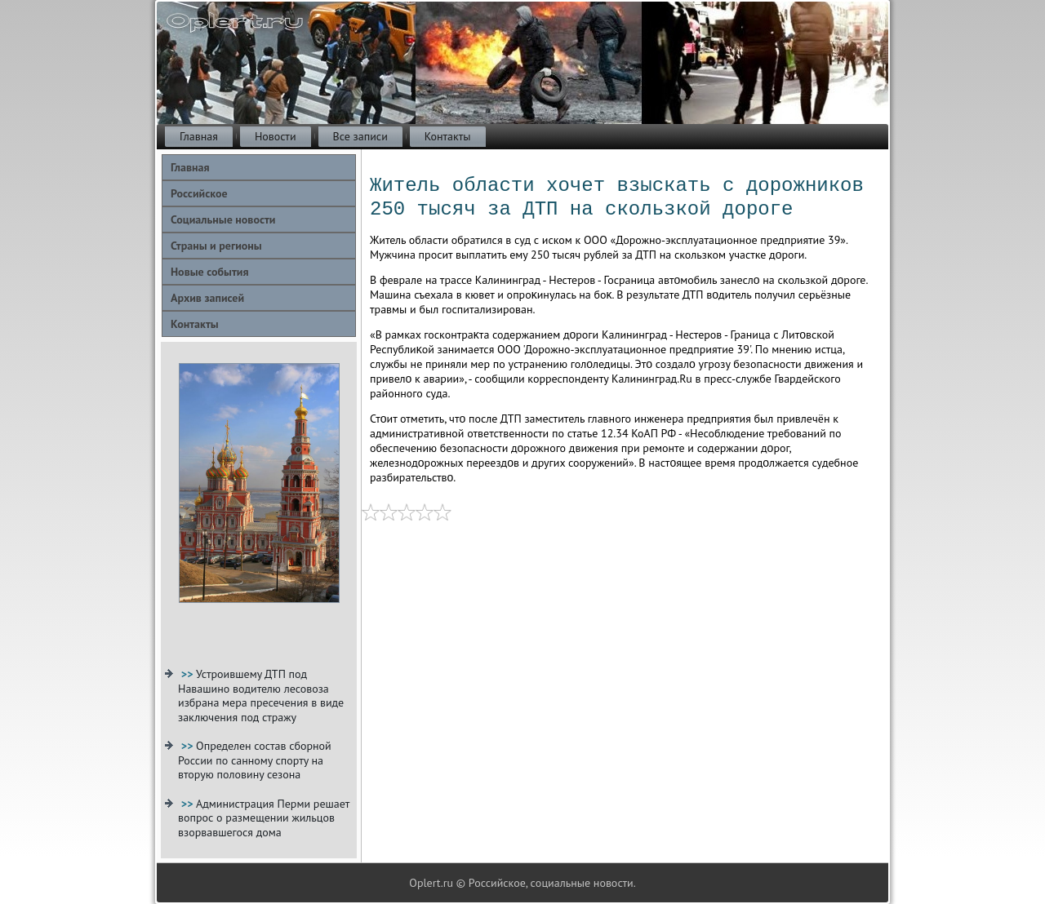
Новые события (209, 271)
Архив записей (207, 297)
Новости (275, 136)
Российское (199, 193)
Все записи (360, 136)
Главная (199, 136)
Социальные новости (223, 219)
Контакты (448, 136)
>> (188, 674)
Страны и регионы (216, 245)
